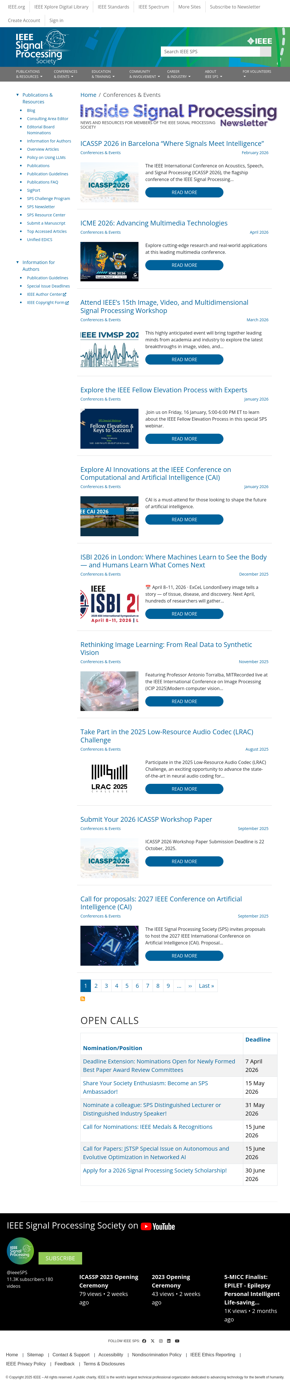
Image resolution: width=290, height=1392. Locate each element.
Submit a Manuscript (46, 223)
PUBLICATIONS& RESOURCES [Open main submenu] (28, 74)
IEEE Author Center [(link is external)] (47, 294)
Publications (38, 165)
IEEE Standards (113, 7)
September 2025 (253, 828)
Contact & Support (70, 1354)
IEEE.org (16, 7)
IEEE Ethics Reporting (212, 1354)
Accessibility (111, 1354)
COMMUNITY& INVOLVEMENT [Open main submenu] (143, 74)
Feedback (64, 1363)
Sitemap (35, 1354)
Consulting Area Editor (48, 118)
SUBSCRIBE (60, 1258)
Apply (265, 51)
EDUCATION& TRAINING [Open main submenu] (102, 74)
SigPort (33, 190)
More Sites (189, 7)
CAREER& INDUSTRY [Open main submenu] (177, 74)
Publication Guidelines (47, 173)
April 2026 (259, 232)
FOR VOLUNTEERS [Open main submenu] (257, 71)
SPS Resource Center (46, 215)
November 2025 (253, 661)
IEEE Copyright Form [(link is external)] (48, 302)
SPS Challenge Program (48, 198)
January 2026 (256, 399)
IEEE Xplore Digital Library (61, 7)
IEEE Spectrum (153, 7)
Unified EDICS (39, 239)
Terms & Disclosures (104, 1363)
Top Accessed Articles (47, 231)
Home (88, 95)
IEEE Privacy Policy (26, 1363)
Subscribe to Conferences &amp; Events (82, 999)
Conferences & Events (100, 152)
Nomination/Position (112, 1048)
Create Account (24, 20)
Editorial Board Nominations (41, 129)
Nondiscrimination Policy (156, 1354)
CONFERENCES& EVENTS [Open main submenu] (65, 74)
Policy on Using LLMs (46, 157)
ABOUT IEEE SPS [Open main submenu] (212, 74)
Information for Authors (49, 141)
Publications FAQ (42, 182)
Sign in (56, 20)
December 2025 (253, 574)
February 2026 (255, 152)
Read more (184, 192)
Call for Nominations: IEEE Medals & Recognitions (147, 1127)
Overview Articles (43, 149)
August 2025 (257, 749)
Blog (31, 110)
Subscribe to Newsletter (235, 7)
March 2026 (257, 319)
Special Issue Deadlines (48, 286)
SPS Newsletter (41, 206)
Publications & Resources (38, 98)
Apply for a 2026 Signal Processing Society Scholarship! (155, 1170)
